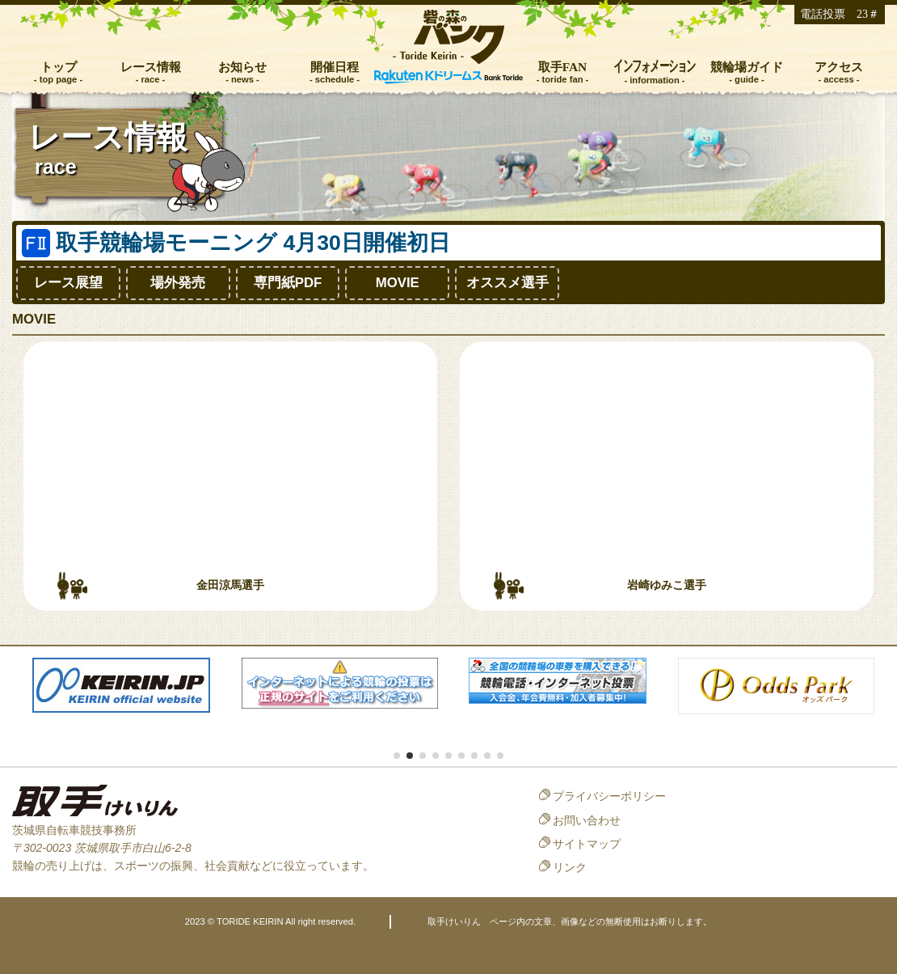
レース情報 (150, 67)
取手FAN (562, 67)
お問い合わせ (587, 820)
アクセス (839, 67)
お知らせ (242, 67)
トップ (58, 67)
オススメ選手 (507, 282)
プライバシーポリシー (609, 796)
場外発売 (177, 282)
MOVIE (397, 282)
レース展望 (68, 282)
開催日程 (334, 67)
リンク (570, 867)
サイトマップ (587, 843)
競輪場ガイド (746, 67)
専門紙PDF (288, 282)
